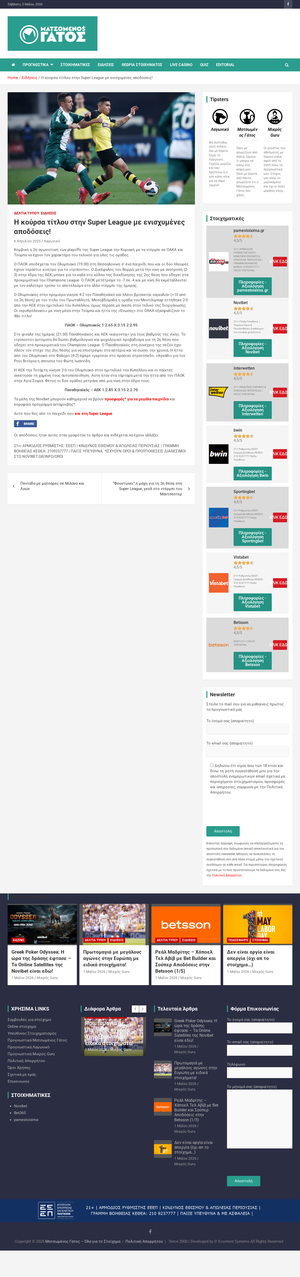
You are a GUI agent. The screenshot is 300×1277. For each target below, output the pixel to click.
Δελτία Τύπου (26, 213)
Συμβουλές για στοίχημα (29, 1019)
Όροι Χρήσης (19, 1067)
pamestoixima (26, 1119)
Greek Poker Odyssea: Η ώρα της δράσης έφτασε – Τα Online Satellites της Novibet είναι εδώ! (41, 961)
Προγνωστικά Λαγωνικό (29, 1047)
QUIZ (204, 64)
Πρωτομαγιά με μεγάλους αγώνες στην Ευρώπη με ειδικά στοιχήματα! (112, 958)
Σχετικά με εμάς (22, 1074)
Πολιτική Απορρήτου (227, 875)
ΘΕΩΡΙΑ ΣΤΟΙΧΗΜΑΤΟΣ (142, 64)
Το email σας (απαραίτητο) (247, 747)
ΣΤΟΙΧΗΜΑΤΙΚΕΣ (75, 64)
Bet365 (20, 1113)
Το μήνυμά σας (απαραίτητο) (259, 1116)
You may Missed (29, 897)
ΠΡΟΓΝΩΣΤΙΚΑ (36, 64)
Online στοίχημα (22, 1026)
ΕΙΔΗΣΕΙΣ (106, 64)
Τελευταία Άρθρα (177, 1009)
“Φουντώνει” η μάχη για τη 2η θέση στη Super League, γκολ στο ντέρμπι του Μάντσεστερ (147, 488)
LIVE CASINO (181, 64)
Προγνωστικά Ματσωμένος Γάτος (37, 1040)
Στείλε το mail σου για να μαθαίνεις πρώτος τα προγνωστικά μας (245, 707)
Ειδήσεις (48, 213)
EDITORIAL (225, 64)
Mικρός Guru (47, 978)
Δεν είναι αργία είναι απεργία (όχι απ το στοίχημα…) (251, 958)
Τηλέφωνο (259, 1068)
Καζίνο (18, 940)
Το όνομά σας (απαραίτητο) (247, 725)
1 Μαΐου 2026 (22, 978)
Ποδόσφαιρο (238, 940)
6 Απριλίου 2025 (27, 241)
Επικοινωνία (18, 1081)
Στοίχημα (260, 940)
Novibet (20, 1106)
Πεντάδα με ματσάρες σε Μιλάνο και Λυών (52, 486)
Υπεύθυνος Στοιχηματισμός (32, 1033)
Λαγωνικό (52, 241)
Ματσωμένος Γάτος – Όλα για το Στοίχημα (82, 1241)
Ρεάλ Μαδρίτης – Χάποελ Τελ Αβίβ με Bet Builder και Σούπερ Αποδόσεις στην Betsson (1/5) (185, 961)
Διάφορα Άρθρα (102, 1009)
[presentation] (245, 811)
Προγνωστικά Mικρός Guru (31, 1054)
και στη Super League (93, 413)
